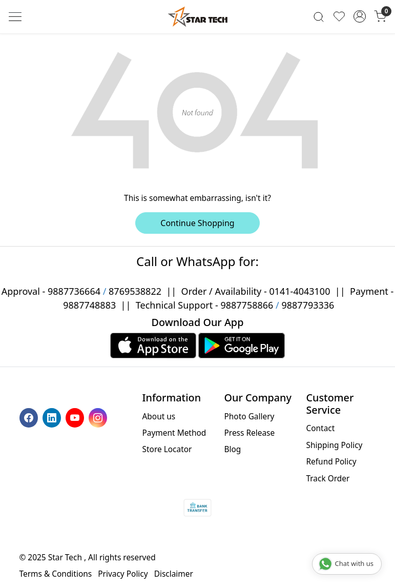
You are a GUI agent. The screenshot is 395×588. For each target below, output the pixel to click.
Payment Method (174, 432)
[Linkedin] (53, 416)
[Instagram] (99, 416)
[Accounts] (359, 16)
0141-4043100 (299, 291)
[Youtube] (76, 416)
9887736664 (74, 291)
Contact (320, 428)
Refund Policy (331, 461)
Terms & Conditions (55, 573)
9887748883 (89, 305)
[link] (318, 16)
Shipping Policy (334, 445)
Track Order (327, 478)
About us (159, 416)
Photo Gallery (249, 416)
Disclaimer (173, 573)
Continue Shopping (197, 223)
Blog (232, 449)
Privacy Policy (123, 573)
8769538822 (135, 291)
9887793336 (307, 305)
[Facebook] (29, 416)
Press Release (249, 432)
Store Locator (167, 449)
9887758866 (246, 305)
